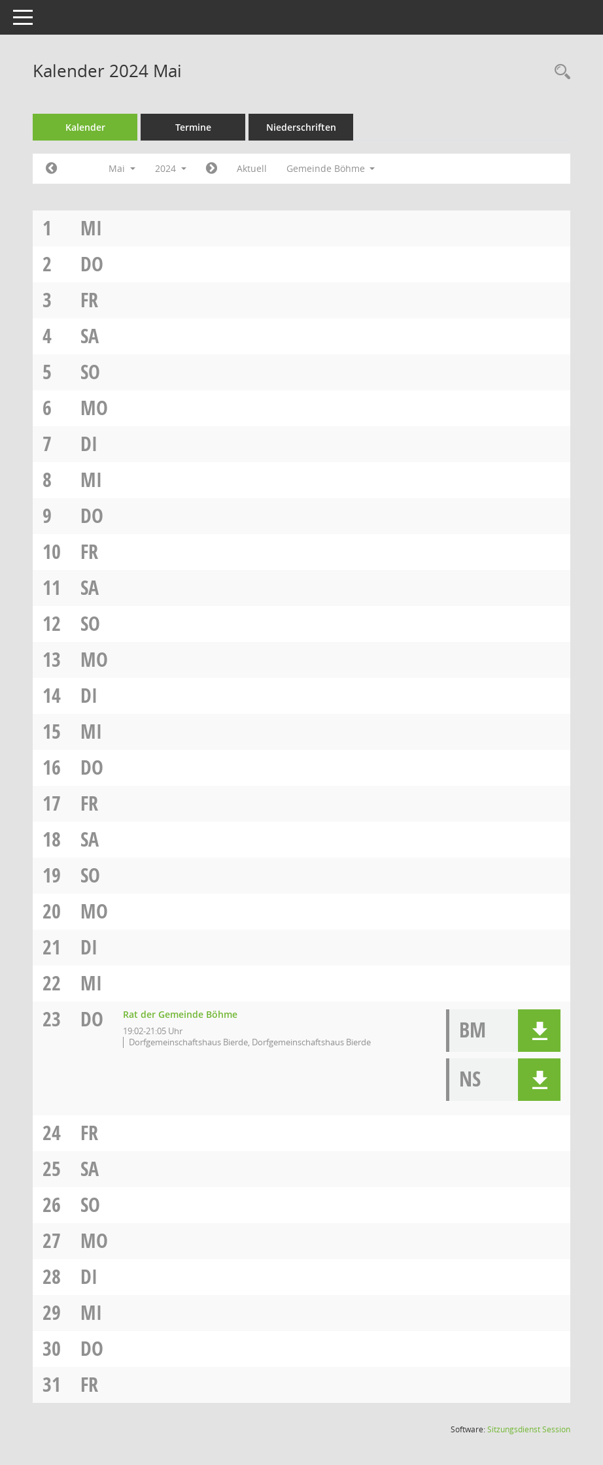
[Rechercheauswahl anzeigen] (559, 72)
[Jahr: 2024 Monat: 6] (211, 168)
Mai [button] (122, 168)
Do (91, 263)
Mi (91, 227)
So (90, 371)
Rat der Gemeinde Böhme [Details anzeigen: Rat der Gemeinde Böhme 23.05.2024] (180, 1014)
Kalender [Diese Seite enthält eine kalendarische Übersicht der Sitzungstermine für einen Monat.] (85, 127)
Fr (89, 299)
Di (88, 443)
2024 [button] (170, 168)
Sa (89, 335)
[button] (539, 1030)
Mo (94, 407)
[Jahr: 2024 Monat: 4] (51, 168)
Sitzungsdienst (528, 1429)
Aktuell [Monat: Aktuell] (252, 168)
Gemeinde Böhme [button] (330, 168)
